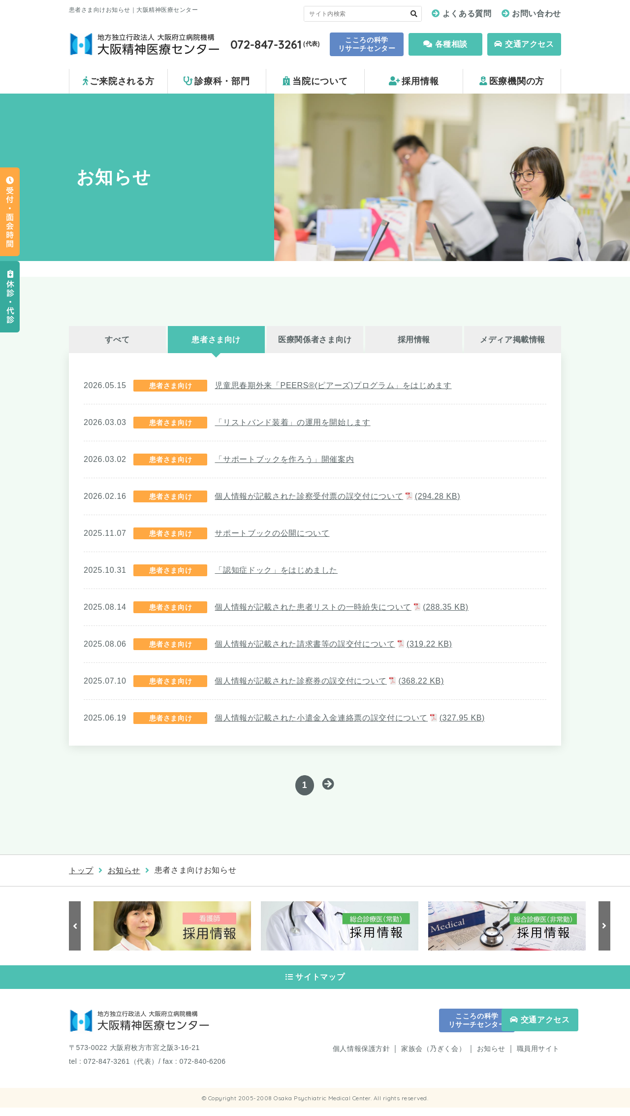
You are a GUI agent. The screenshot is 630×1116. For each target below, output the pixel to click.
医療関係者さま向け (315, 339)
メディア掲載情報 (512, 339)
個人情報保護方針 (361, 1057)
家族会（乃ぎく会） (433, 1057)
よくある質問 (467, 13)
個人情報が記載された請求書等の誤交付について (333, 644)
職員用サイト (538, 1057)
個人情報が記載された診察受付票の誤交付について (337, 496)
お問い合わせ (536, 13)
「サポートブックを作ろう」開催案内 (284, 459)
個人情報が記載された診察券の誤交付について (329, 681)
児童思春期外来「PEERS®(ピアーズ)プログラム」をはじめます (333, 385)
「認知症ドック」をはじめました (276, 570)
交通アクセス (524, 44)
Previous (76, 927)
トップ (81, 872)
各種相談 (445, 44)
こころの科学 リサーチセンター (366, 44)
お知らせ (124, 872)
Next (603, 927)
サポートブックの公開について (272, 533)
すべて (117, 339)
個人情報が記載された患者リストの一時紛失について (341, 607)
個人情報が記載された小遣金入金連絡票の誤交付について (350, 718)
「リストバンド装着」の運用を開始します (292, 422)
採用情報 (414, 339)
